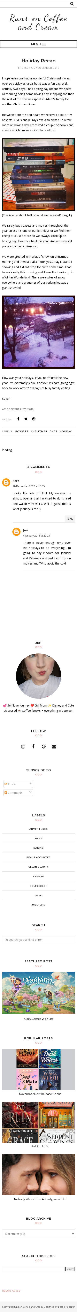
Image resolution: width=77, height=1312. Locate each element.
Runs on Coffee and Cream (38, 22)
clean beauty (38, 866)
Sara (16, 481)
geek (38, 895)
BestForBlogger (66, 1306)
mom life (38, 904)
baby (38, 838)
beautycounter (38, 857)
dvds (53, 431)
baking (38, 847)
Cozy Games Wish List (38, 1018)
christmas (39, 431)
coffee (38, 876)
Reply (70, 519)
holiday (66, 431)
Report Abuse (11, 1290)
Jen (25, 530)
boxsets (22, 431)
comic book (39, 886)
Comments (14, 793)
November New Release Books (40, 1093)
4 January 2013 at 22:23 (36, 535)
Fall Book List (40, 1146)
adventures (38, 829)
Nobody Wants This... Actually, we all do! (40, 1199)
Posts (10, 784)
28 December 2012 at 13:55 (29, 486)
